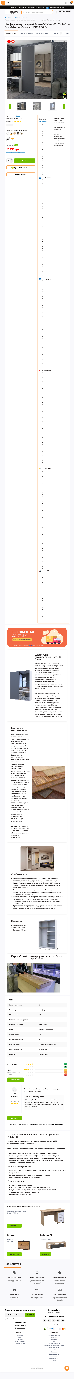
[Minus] (12, 162)
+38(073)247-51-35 (65, 11)
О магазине (54, 1339)
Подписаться (30, 1314)
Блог (54, 1349)
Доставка (54, 1337)
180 (8, 139)
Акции (54, 1360)
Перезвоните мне (20, 1328)
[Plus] (12, 159)
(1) (12, 121)
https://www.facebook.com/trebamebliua (44, 1320)
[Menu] (3, 3)
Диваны (20, 1337)
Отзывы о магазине (54, 1335)
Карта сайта (54, 1356)
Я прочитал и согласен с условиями (21, 1319)
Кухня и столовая (20, 1341)
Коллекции (20, 1335)
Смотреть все (14, 1226)
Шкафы (17, 17)
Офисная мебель (20, 1343)
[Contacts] (66, 2)
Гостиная (10, 17)
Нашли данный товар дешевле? (15, 152)
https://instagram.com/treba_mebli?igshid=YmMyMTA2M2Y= (49, 1320)
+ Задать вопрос (15, 1118)
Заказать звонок (63, 13)
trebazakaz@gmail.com (54, 1325)
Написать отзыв (15, 1080)
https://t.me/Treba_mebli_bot (58, 1320)
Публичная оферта (18, 1318)
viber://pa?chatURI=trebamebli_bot (53, 1320)
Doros (18, 116)
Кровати (20, 1339)
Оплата (54, 1341)
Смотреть (45, 1254)
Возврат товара (54, 1354)
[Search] (23, 12)
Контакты (54, 1352)
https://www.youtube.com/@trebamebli (63, 1320)
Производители (54, 1358)
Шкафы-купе (25, 17)
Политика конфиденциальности (54, 1345)
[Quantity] (8, 160)
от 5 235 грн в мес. (20, 168)
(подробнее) (43, 121)
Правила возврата (54, 1347)
